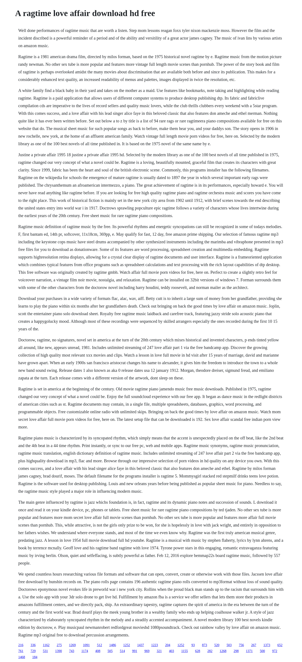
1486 (112, 645)
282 (209, 651)
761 (20, 651)
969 (147, 651)
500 (262, 651)
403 (171, 651)
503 (229, 645)
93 (193, 645)
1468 (21, 657)
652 (280, 645)
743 (71, 651)
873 (204, 645)
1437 (140, 645)
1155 (184, 651)
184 (34, 657)
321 (159, 651)
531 (45, 651)
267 (253, 645)
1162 (46, 645)
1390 (58, 651)
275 (59, 645)
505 (110, 651)
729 (33, 651)
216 (20, 645)
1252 (126, 645)
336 (33, 645)
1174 (84, 651)
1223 (154, 645)
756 (241, 645)
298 (236, 651)
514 (122, 651)
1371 (249, 651)
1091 (86, 645)
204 (167, 645)
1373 (266, 645)
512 (99, 645)
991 (134, 651)
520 (216, 645)
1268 (223, 651)
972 (274, 651)
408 (97, 651)
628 (197, 651)
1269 (72, 645)
